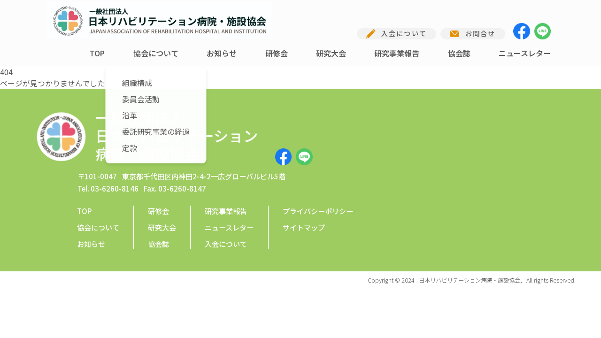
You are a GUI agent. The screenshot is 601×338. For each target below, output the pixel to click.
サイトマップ (304, 183)
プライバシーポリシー (318, 167)
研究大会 (331, 53)
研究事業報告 (396, 53)
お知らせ (222, 53)
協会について (155, 53)
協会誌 (459, 53)
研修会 (276, 53)
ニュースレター (525, 53)
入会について (226, 200)
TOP (97, 53)
